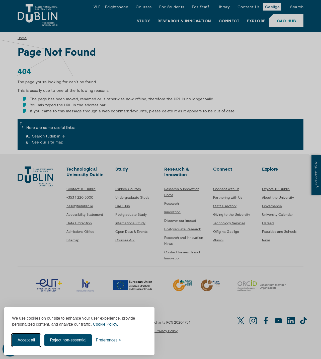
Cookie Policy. (105, 323)
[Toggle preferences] (108, 339)
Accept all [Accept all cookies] (26, 339)
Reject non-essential (68, 339)
